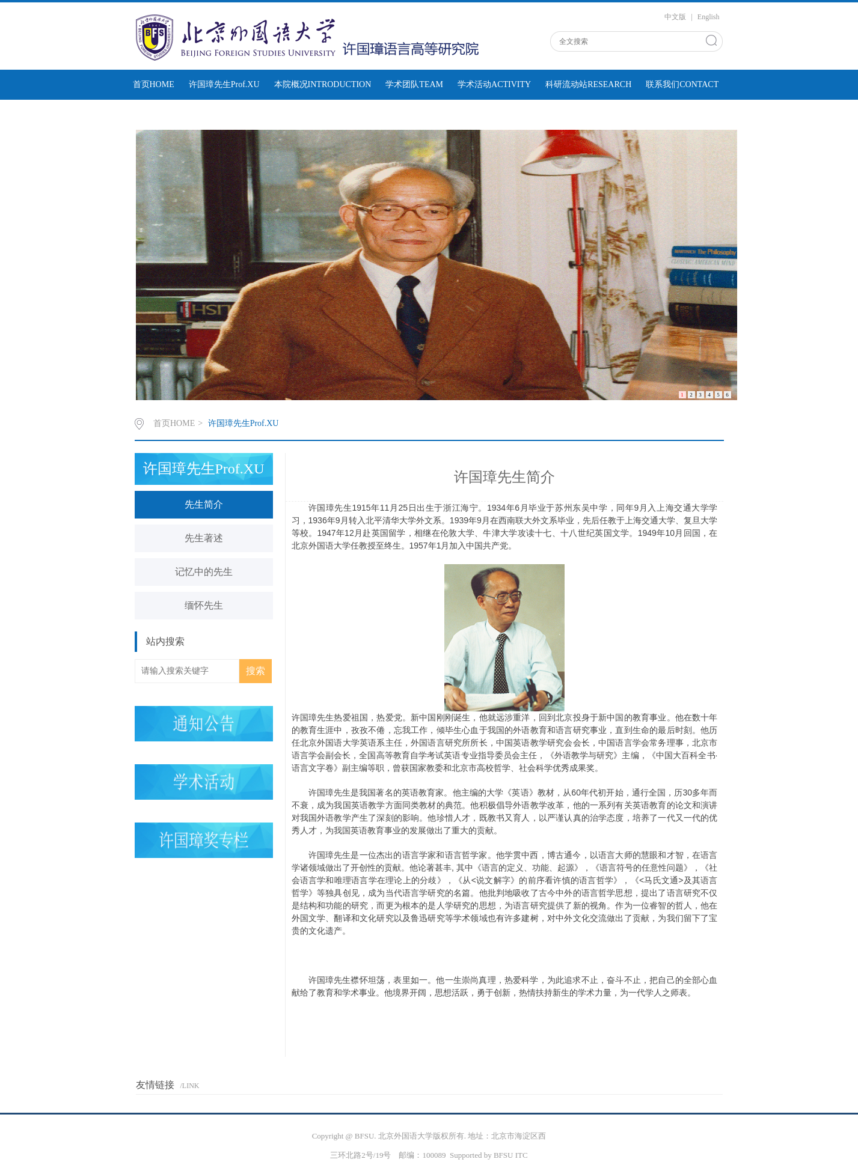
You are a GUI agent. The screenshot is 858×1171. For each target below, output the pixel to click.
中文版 (675, 17)
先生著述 (204, 538)
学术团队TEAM (414, 84)
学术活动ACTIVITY (494, 84)
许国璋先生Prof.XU (224, 84)
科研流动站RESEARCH (588, 84)
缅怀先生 (204, 605)
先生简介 (204, 504)
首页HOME (153, 84)
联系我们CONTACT (682, 84)
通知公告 (231, 114)
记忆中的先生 (204, 572)
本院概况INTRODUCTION (323, 84)
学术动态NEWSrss (166, 114)
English (708, 17)
